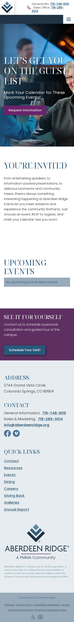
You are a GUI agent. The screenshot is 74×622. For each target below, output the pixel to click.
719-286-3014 (50, 418)
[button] (68, 19)
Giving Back (14, 495)
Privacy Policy (23, 604)
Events (10, 474)
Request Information (25, 110)
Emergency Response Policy (50, 610)
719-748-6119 (59, 4)
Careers (11, 488)
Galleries (11, 502)
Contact (11, 461)
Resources (13, 468)
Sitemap (9, 604)
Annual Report (16, 509)
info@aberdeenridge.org (26, 424)
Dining (9, 481)
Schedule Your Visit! (24, 350)
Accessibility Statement (47, 604)
